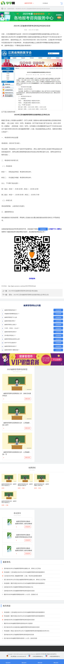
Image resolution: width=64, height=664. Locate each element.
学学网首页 (45, 3)
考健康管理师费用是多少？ (11, 313)
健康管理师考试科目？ (10, 346)
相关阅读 (6, 606)
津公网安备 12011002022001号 (16, 656)
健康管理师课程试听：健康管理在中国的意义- (9, 502)
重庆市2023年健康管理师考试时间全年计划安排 (18, 623)
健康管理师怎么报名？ (10, 324)
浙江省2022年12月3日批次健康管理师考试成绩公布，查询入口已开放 (24, 579)
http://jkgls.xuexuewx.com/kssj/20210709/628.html (22, 286)
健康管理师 (28, 3)
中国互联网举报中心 (52, 656)
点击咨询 (58, 310)
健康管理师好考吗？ (10, 321)
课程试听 (27, 399)
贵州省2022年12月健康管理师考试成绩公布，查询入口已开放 (22, 568)
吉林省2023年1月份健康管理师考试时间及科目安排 (19, 590)
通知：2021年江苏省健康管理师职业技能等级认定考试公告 (29, 294)
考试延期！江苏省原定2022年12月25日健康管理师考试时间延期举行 (24, 572)
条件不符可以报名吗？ (10, 342)
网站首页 (56, 661)
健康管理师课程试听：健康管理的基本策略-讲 (25, 484)
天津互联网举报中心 (35, 656)
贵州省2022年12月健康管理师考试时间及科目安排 (19, 634)
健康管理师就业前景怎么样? (12, 339)
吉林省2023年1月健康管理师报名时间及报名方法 (18, 587)
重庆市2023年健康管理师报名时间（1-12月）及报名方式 (21, 594)
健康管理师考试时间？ (10, 332)
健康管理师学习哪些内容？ (11, 350)
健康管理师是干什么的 (10, 317)
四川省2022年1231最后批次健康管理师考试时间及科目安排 (21, 627)
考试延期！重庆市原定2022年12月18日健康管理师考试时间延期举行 (24, 583)
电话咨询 (8, 661)
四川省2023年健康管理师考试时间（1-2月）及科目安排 (20, 638)
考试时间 (18, 8)
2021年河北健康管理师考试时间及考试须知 (23, 291)
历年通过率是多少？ (10, 335)
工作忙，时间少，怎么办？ (11, 328)
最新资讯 (6, 562)
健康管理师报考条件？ (10, 310)
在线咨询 (43, 229)
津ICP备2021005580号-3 (51, 654)
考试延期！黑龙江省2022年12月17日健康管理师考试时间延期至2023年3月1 (26, 631)
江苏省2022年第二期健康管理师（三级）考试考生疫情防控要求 (23, 576)
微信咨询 (24, 661)
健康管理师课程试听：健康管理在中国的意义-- (9, 484)
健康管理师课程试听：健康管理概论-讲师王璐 (41, 484)
